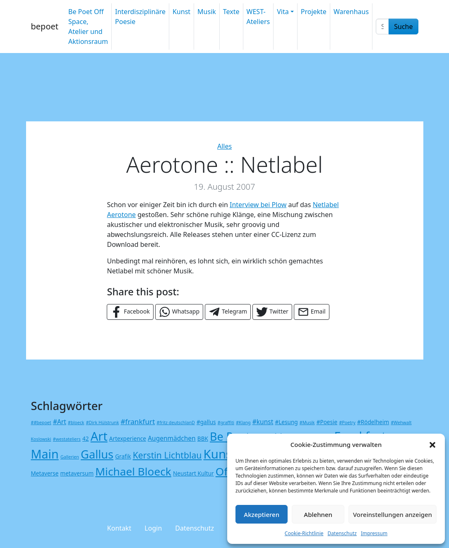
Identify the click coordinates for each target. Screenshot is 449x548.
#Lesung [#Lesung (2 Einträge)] (286, 422)
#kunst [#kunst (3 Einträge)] (263, 421)
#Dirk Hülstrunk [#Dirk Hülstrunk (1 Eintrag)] (102, 422)
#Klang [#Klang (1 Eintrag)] (243, 422)
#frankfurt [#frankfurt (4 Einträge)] (138, 421)
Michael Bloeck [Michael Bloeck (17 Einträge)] (133, 471)
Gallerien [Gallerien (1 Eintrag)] (69, 457)
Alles (224, 146)
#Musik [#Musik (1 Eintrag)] (307, 422)
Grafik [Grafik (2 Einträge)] (123, 456)
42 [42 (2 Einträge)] (85, 438)
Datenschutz (342, 533)
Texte (231, 11)
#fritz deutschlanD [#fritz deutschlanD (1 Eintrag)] (176, 422)
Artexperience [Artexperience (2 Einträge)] (127, 438)
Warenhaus (351, 11)
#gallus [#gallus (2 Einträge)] (206, 422)
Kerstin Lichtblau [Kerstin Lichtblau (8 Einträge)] (167, 455)
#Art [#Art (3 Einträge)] (59, 421)
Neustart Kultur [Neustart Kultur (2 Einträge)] (193, 473)
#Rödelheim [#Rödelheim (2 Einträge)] (373, 422)
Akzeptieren (261, 514)
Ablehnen (318, 514)
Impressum (374, 533)
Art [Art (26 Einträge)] (99, 436)
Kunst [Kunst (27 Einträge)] (220, 454)
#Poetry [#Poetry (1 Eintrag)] (347, 422)
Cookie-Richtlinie (304, 533)
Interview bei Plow (258, 204)
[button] (432, 444)
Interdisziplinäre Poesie (140, 16)
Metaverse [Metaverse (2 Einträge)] (45, 473)
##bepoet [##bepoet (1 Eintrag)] (41, 422)
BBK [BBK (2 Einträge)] (202, 438)
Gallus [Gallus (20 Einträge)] (97, 454)
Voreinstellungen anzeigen (392, 514)
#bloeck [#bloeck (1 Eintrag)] (76, 422)
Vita (282, 11)
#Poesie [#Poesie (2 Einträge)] (327, 422)
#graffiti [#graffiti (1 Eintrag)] (226, 422)
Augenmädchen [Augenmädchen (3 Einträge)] (172, 438)
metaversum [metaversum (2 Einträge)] (77, 473)
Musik (206, 11)
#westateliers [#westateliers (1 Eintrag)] (67, 439)
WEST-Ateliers (258, 16)
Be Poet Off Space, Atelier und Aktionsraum (88, 26)
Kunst (181, 11)
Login (153, 528)
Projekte (314, 11)
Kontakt (119, 528)
